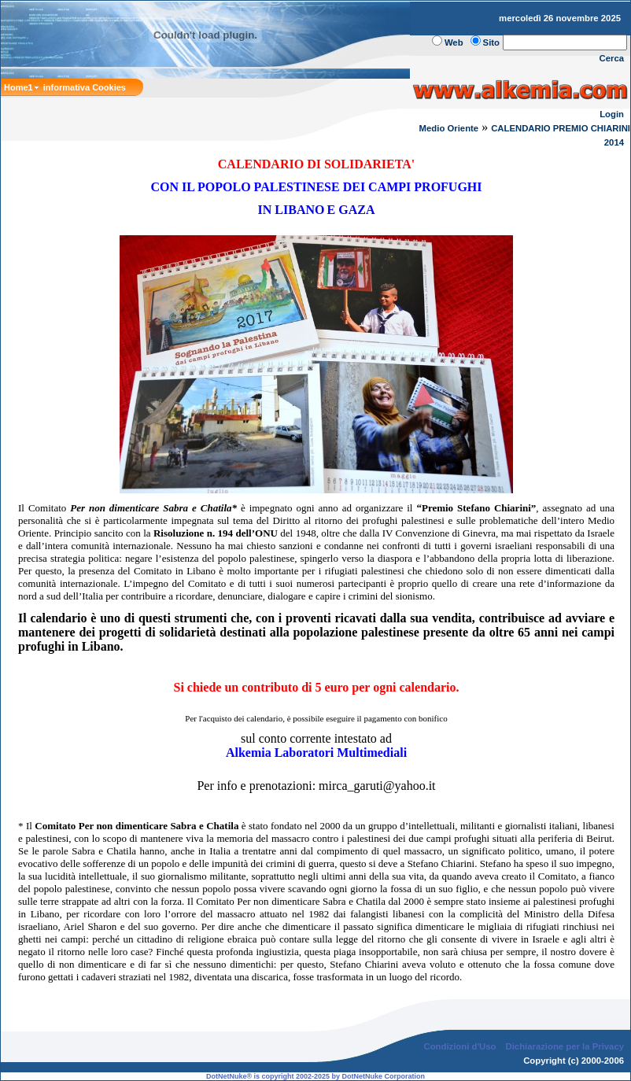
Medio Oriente (449, 128)
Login (612, 114)
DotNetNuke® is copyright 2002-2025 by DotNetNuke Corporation (315, 1076)
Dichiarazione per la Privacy (565, 1046)
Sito (491, 42)
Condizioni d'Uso (459, 1046)
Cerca (612, 58)
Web (454, 42)
